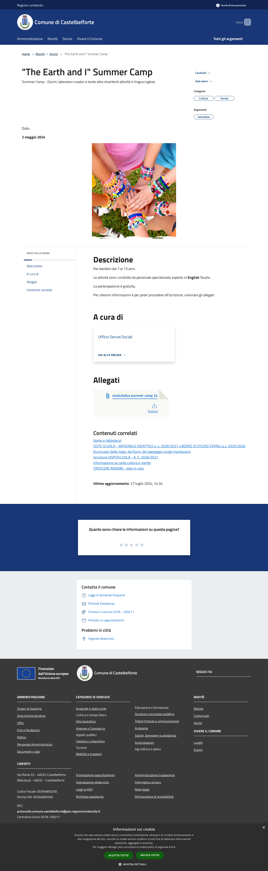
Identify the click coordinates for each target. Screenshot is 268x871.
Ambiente (141, 728)
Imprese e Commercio (90, 728)
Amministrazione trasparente (155, 775)
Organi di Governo (29, 708)
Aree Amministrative (31, 715)
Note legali (142, 789)
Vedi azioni (204, 81)
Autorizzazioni (144, 742)
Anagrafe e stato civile (91, 708)
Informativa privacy (148, 782)
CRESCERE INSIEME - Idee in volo (118, 468)
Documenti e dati (28, 751)
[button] (134, 864)
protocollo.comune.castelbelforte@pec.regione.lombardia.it (58, 811)
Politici (21, 737)
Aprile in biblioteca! (107, 440)
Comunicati (201, 715)
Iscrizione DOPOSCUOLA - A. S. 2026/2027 (125, 457)
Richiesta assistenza (89, 796)
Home (26, 54)
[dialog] (134, 847)
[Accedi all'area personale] (231, 5)
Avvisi (54, 54)
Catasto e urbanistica (90, 741)
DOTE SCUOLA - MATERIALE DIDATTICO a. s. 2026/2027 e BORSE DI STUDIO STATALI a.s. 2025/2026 (169, 446)
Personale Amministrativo (34, 744)
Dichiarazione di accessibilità (154, 796)
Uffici (20, 722)
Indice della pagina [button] (38, 253)
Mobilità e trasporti (89, 754)
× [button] (263, 827)
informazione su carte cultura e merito (122, 462)
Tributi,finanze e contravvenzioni (157, 721)
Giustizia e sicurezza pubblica (154, 714)
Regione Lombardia (30, 5)
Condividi (203, 73)
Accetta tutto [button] (119, 855)
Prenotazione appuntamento (95, 775)
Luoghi (198, 742)
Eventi (198, 749)
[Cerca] (246, 22)
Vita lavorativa (86, 721)
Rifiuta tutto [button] (149, 855)
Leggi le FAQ (84, 789)
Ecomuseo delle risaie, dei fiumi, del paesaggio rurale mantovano (142, 451)
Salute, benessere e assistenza (155, 735)
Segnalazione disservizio (92, 782)
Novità (40, 54)
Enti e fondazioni (28, 730)
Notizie (198, 708)
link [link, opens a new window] (173, 847)
